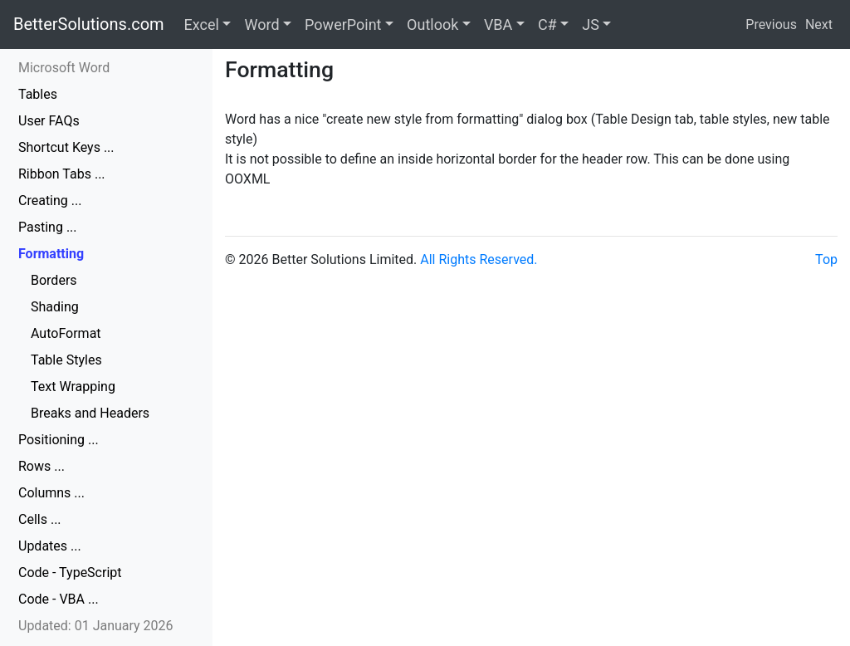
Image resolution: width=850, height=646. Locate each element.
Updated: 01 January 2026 (95, 626)
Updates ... (49, 546)
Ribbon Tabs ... (61, 174)
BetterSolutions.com (88, 24)
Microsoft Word (64, 68)
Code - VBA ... (58, 599)
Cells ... (39, 519)
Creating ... (49, 200)
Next (819, 24)
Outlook (432, 24)
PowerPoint (343, 24)
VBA (498, 24)
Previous (771, 24)
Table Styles (66, 360)
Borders (54, 280)
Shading (55, 307)
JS (590, 24)
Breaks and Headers (90, 413)
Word (261, 24)
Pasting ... (47, 227)
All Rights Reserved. (478, 259)
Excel (201, 24)
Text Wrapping (73, 386)
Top (826, 259)
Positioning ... (58, 440)
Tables (37, 94)
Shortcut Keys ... (66, 147)
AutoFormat (66, 333)
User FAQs (49, 121)
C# (547, 24)
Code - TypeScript (70, 572)
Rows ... (41, 466)
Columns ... (51, 493)
